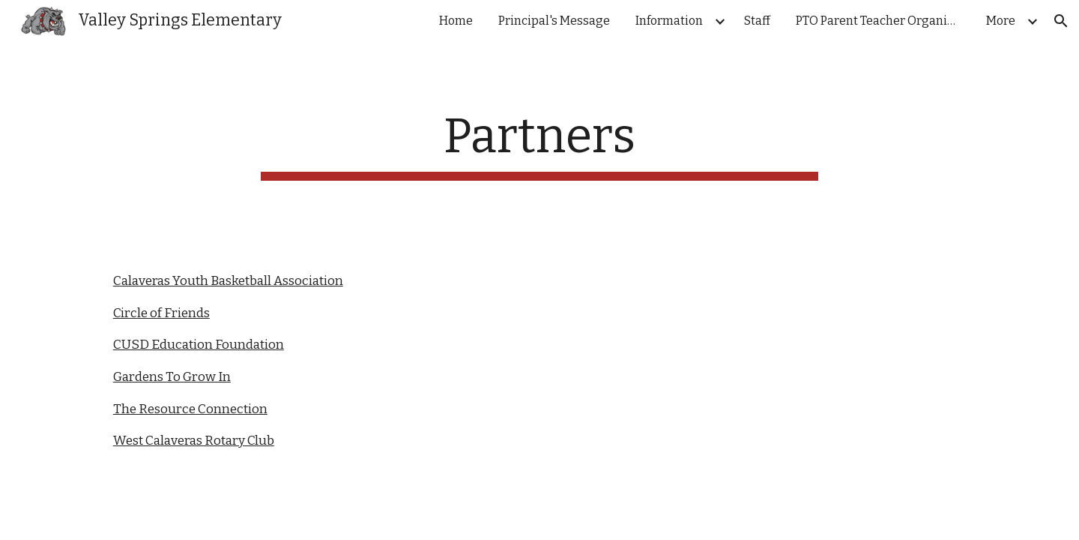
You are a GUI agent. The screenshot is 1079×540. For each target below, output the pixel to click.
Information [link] (669, 21)
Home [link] (456, 21)
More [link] (1000, 21)
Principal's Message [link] (554, 21)
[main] (539, 144)
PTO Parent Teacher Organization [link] (882, 21)
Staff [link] (757, 21)
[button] (1061, 21)
